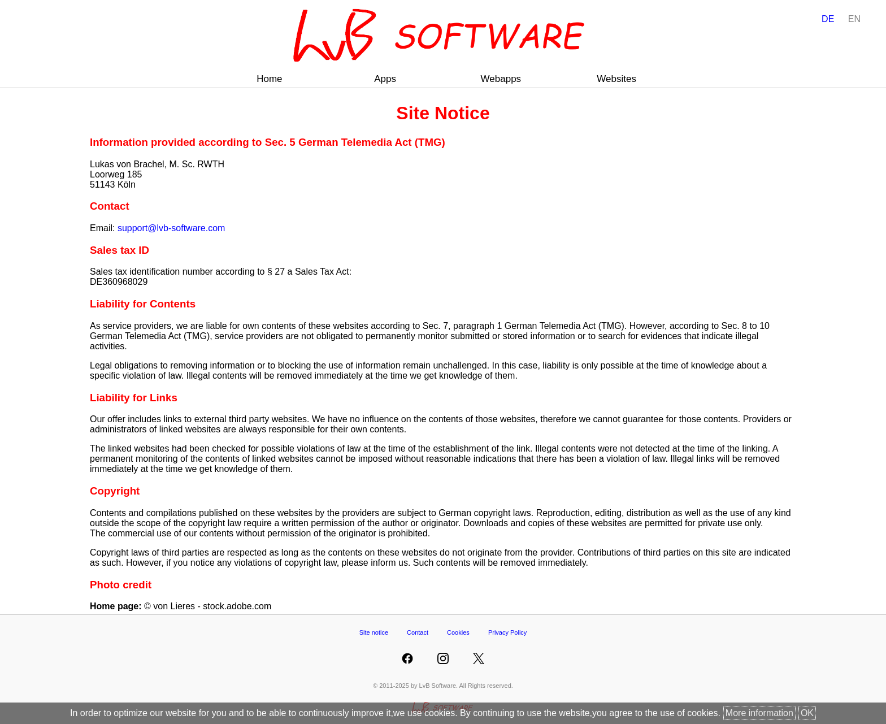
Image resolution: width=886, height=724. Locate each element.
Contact (417, 632)
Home (269, 78)
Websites (616, 78)
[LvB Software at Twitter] (478, 658)
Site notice (373, 632)
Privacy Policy (507, 632)
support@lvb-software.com (171, 228)
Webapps (501, 78)
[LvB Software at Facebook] (407, 658)
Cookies (458, 632)
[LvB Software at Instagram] (443, 658)
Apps (385, 78)
